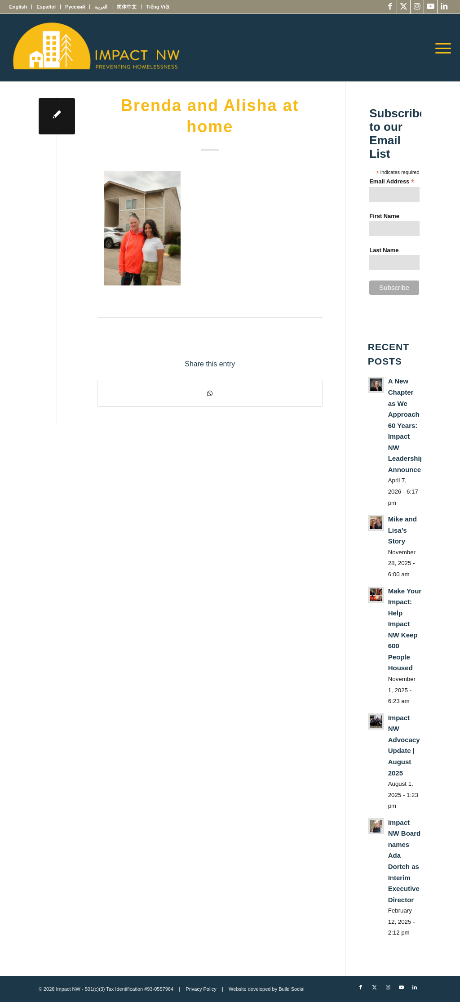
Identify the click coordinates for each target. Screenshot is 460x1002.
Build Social (291, 989)
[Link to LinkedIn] (444, 6)
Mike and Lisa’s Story (402, 530)
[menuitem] (20, 6)
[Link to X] (403, 6)
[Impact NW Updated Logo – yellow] (95, 47)
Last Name (383, 250)
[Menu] (440, 47)
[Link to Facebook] (390, 6)
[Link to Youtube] (430, 6)
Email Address (391, 182)
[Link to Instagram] (417, 6)
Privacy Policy (201, 989)
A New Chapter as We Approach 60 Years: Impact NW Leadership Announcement (412, 425)
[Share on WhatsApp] (210, 393)
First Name (384, 216)
